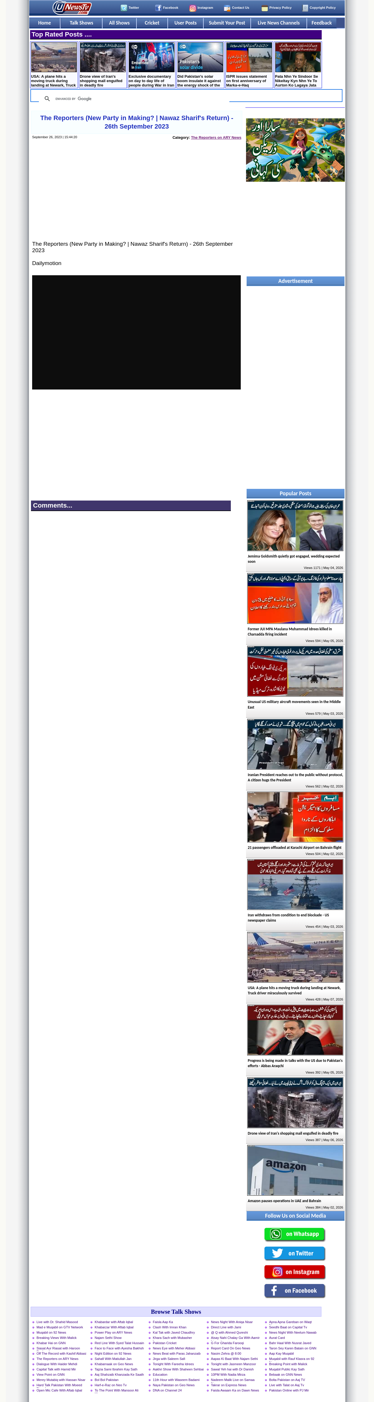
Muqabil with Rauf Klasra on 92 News (291, 1359)
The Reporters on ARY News (216, 137)
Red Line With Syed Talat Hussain (119, 1343)
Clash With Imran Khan (169, 1327)
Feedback (322, 23)
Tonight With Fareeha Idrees (173, 1364)
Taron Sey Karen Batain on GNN (292, 1348)
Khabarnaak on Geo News (114, 1364)
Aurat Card (277, 1337)
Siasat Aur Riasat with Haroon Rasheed (58, 1348)
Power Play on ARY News (113, 1332)
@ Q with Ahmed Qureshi (229, 1332)
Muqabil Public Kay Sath (286, 1369)
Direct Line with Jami (226, 1327)
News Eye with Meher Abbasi (174, 1348)
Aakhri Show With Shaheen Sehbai (178, 1369)
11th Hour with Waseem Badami (176, 1380)
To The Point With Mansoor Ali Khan (116, 1391)
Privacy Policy (280, 7)
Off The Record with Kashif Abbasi (61, 1353)
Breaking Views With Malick (57, 1337)
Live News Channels (279, 23)
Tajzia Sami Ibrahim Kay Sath (116, 1369)
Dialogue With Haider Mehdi (57, 1364)
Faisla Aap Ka (163, 1322)
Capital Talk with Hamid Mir (56, 1369)
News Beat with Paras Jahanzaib (177, 1353)
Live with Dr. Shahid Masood (57, 1322)
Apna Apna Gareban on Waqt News (290, 1322)
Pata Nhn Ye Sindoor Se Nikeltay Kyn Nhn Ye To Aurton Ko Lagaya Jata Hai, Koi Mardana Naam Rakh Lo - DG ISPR (298, 65)
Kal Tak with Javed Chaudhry (174, 1332)
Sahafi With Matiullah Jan (113, 1359)
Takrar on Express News (228, 1385)
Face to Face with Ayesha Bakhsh (119, 1348)
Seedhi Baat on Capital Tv (288, 1327)
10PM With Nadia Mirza (228, 1374)
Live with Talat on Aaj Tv (286, 1385)
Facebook (170, 7)
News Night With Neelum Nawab (292, 1332)
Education (160, 1374)
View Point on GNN (51, 1374)
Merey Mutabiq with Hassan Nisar (61, 1380)
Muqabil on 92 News (51, 1332)
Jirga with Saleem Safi (169, 1359)
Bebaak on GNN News (285, 1374)
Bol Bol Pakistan (106, 1380)
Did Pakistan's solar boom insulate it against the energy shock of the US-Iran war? (200, 65)
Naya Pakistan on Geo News (174, 1385)
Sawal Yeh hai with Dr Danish (232, 1369)
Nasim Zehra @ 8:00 (226, 1353)
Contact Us (240, 7)
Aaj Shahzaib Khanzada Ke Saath (119, 1374)
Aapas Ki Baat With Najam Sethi (234, 1359)
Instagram (205, 7)
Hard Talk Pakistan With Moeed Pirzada (59, 1385)
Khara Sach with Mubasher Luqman (172, 1338)
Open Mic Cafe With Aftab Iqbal (59, 1390)
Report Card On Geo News (230, 1348)
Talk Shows (81, 23)
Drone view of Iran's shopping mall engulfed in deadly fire (103, 64)
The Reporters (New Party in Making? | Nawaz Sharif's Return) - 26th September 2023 (136, 122)
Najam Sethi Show (108, 1337)
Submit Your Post (227, 23)
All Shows (119, 23)
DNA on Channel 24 (167, 1390)
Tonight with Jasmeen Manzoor (233, 1364)
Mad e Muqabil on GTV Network (60, 1327)
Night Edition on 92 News (113, 1353)
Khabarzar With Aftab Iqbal (114, 1327)
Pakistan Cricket (164, 1343)
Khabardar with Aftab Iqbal (114, 1322)
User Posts (185, 23)
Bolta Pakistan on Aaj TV (287, 1380)
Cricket (152, 23)
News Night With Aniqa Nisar (232, 1322)
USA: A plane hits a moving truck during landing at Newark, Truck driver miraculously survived (54, 65)
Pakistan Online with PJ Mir (289, 1390)
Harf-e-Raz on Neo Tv (111, 1385)
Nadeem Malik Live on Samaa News (232, 1380)
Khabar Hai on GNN (51, 1343)
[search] (133, 98)
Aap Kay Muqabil (281, 1353)
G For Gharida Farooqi (227, 1343)
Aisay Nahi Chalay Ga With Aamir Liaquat (235, 1338)
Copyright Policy (323, 7)
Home (44, 23)
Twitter (134, 7)
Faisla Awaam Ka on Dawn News (235, 1390)
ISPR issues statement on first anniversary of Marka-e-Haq (249, 64)
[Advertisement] (136, 196)
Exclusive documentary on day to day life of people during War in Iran (151, 64)
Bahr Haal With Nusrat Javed (290, 1343)
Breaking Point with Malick (288, 1364)
